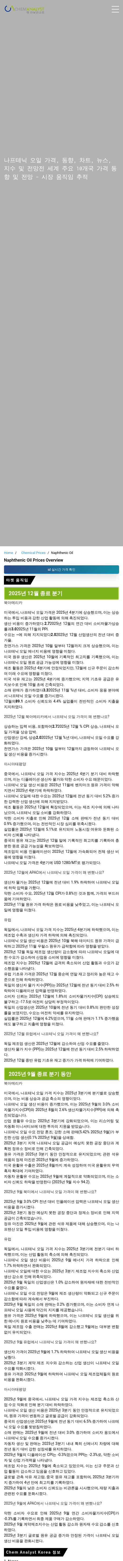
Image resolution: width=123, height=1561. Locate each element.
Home (8, 553)
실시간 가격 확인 (61, 569)
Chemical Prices (33, 553)
